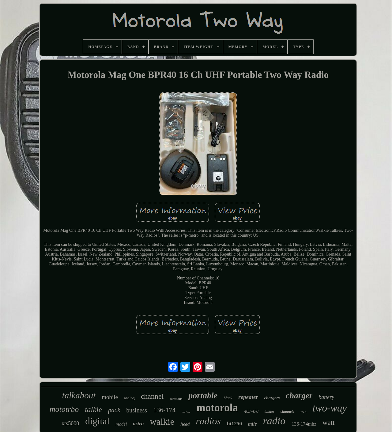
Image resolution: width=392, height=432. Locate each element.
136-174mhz (304, 423)
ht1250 (234, 423)
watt (328, 422)
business (136, 410)
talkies (269, 411)
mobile (110, 397)
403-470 (251, 411)
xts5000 (70, 423)
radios (208, 420)
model (121, 424)
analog (129, 398)
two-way (329, 408)
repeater (248, 397)
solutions (176, 399)
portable (202, 395)
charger (299, 395)
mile (252, 423)
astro (138, 423)
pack (114, 410)
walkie (162, 421)
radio (274, 420)
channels (287, 411)
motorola (217, 408)
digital (97, 421)
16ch (303, 412)
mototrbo (64, 409)
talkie (93, 409)
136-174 (164, 410)
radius (186, 412)
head (185, 424)
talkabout (79, 395)
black (228, 398)
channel (152, 396)
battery (326, 397)
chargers (272, 398)
